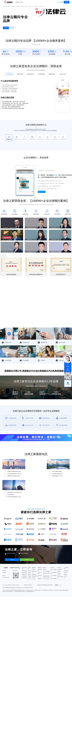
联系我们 (12, 27)
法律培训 (59, 573)
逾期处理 (18, 6)
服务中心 (27, 6)
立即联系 (66, 2)
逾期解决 (22, 6)
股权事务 (29, 570)
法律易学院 (59, 569)
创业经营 (29, 574)
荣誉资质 (65, 572)
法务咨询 (33, 569)
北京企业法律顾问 (46, 571)
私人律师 (29, 577)
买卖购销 (29, 576)
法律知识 (36, 6)
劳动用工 (29, 572)
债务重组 (13, 6)
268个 (57, 175)
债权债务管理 (34, 576)
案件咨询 (33, 577)
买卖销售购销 (24, 576)
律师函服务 (34, 574)
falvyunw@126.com (6, 577)
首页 (3, 6)
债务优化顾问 (8, 6)
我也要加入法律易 (42, 191)
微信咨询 (27, 559)
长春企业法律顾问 (46, 577)
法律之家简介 (66, 570)
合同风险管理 (24, 570)
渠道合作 (65, 574)
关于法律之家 (41, 6)
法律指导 (59, 574)
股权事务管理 (24, 577)
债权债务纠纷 (24, 574)
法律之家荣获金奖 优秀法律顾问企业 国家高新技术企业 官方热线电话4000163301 (17, 587)
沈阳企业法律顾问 (46, 576)
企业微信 (61, 2)
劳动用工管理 (24, 572)
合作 (65, 577)
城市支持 (31, 6)
